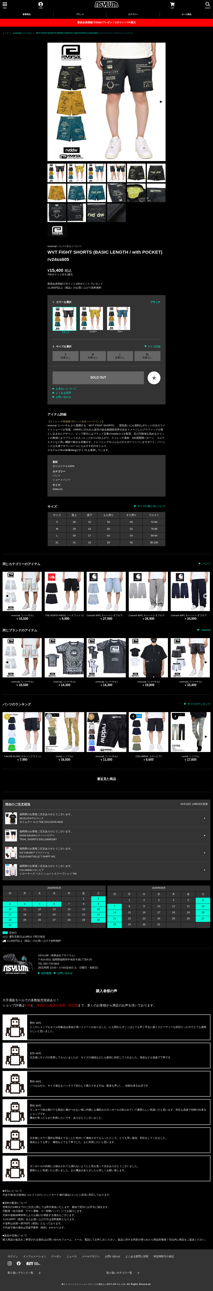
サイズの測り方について (151, 506)
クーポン (56, 1256)
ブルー (118, 320)
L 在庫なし (120, 356)
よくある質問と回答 (136, 1256)
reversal (205, 629)
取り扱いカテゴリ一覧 (119, 1272)
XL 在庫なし (147, 356)
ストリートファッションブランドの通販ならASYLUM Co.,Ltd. (95, 1284)
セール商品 (186, 14)
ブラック (64, 320)
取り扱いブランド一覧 (20, 1272)
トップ (5, 33)
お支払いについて (66, 388)
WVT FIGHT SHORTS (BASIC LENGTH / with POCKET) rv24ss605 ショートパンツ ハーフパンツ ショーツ (84, 33)
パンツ (77, 246)
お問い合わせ (63, 397)
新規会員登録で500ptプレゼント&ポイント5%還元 (106, 22)
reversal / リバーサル (59, 246)
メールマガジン (91, 1256)
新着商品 (27, 14)
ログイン (13, 1256)
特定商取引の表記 (164, 1256)
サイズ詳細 (154, 346)
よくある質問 (63, 392)
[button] (161, 102)
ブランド (80, 14)
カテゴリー (133, 14)
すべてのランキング (198, 703)
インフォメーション (34, 1256)
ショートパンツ (61, 479)
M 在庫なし (93, 356)
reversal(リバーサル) (22, 33)
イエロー (91, 320)
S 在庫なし (65, 356)
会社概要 (46, 973)
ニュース (72, 1256)
